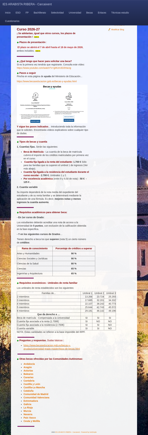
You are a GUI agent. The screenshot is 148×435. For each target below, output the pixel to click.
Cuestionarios (12, 21)
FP (27, 12)
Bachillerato (40, 12)
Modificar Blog (116, 29)
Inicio (8, 12)
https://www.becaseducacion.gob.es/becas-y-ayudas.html (47, 81)
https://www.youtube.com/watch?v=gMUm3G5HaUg (44, 68)
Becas (89, 12)
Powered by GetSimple (89, 432)
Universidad (75, 12)
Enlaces (102, 12)
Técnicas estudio (120, 12)
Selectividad (57, 12)
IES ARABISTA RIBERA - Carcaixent (27, 4)
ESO (18, 12)
